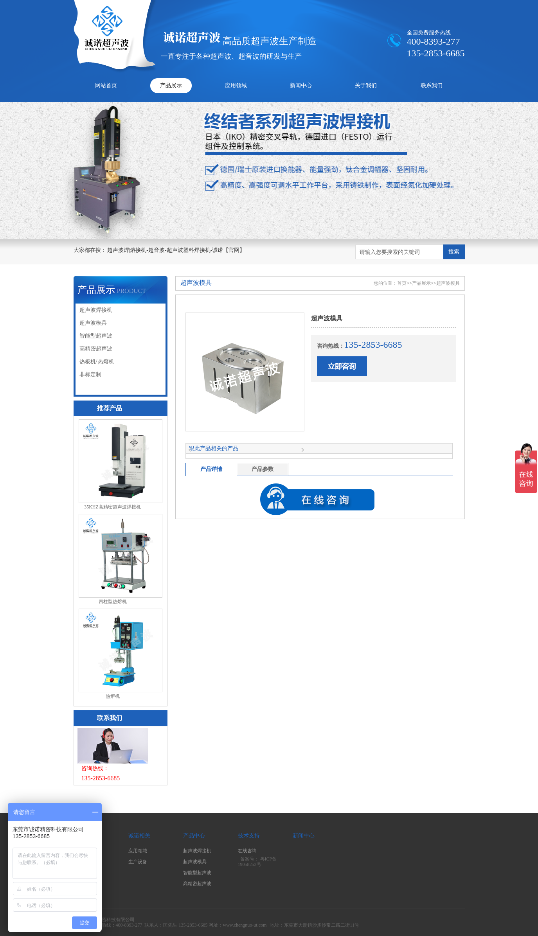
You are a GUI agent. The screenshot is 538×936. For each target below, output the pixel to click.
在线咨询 (247, 850)
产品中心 (194, 836)
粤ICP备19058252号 (257, 862)
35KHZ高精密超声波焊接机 (112, 507)
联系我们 (432, 85)
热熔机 (113, 696)
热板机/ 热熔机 (97, 362)
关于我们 (366, 85)
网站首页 (106, 85)
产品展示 (171, 85)
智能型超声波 (95, 336)
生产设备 (137, 861)
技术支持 (249, 836)
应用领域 (236, 85)
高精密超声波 (95, 349)
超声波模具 (93, 323)
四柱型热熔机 (113, 601)
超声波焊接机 (95, 310)
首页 (402, 283)
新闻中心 (301, 85)
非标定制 (90, 374)
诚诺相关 (139, 836)
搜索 (453, 252)
